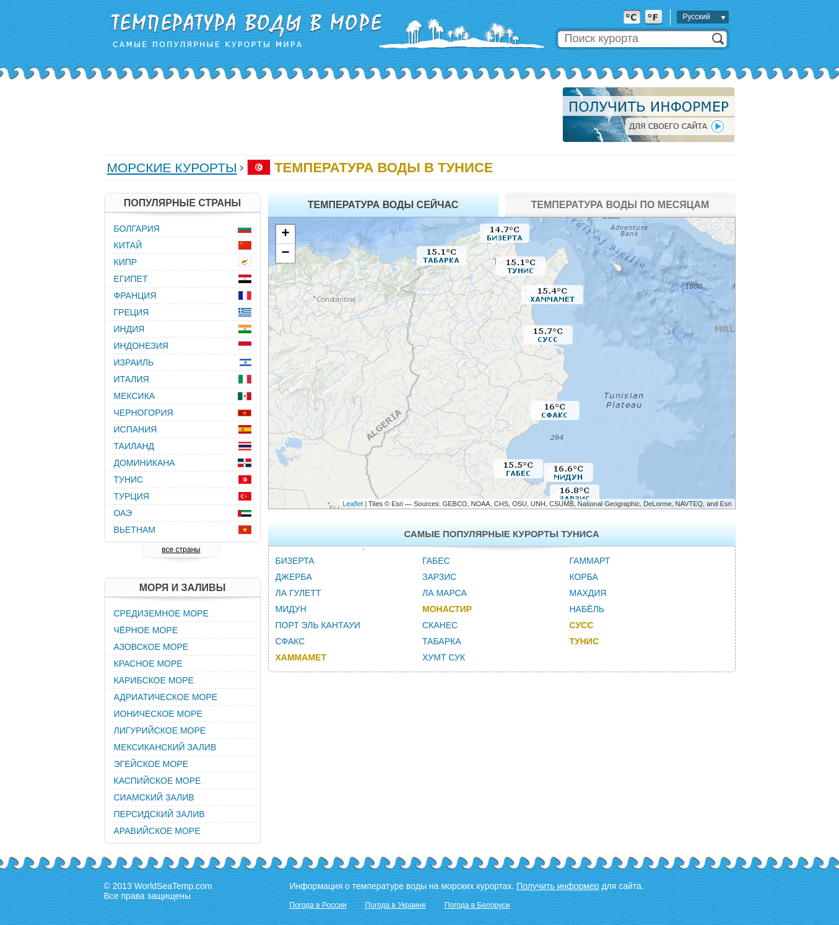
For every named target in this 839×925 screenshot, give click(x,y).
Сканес (440, 625)
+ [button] (285, 234)
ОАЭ (123, 513)
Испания (135, 429)
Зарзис (439, 577)
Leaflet (352, 503)
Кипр (125, 262)
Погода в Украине (395, 905)
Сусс (581, 625)
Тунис (584, 641)
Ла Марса (444, 593)
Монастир (447, 609)
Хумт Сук (443, 657)
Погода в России (318, 905)
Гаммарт (589, 561)
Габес (436, 561)
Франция (135, 295)
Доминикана (144, 463)
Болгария (137, 229)
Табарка (441, 641)
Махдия (587, 593)
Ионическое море (158, 714)
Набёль (586, 609)
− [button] (285, 253)
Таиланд (134, 446)
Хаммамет (301, 657)
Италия (131, 379)
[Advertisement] (329, 114)
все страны (181, 549)
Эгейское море (151, 764)
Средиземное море (161, 613)
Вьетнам (135, 530)
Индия (129, 329)
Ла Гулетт (298, 593)
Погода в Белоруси (477, 905)
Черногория (143, 413)
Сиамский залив (154, 797)
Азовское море (151, 647)
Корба (583, 577)
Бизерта (295, 561)
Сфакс (290, 641)
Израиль (134, 362)
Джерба (294, 577)
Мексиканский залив (165, 747)
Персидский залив (159, 814)
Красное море (148, 664)
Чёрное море (146, 630)
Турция (131, 496)
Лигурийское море (160, 730)
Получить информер (557, 886)
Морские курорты (172, 167)
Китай (128, 245)
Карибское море (154, 680)
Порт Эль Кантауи (318, 625)
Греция (131, 312)
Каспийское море (157, 781)
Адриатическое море (166, 697)
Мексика (134, 396)
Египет (131, 279)
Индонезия (141, 346)
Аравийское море (157, 831)
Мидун (291, 609)
